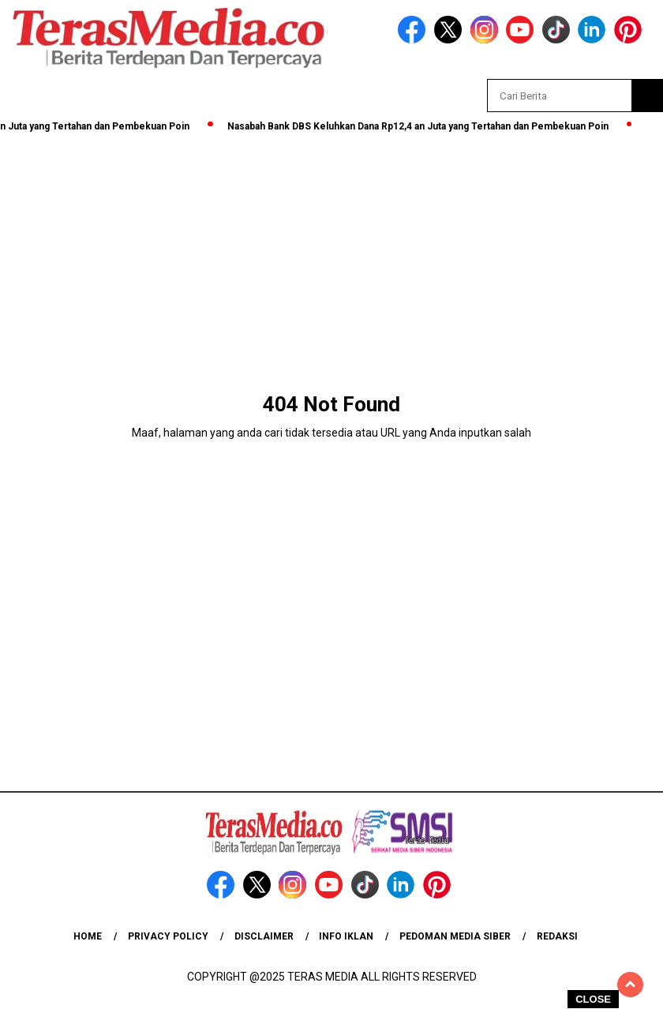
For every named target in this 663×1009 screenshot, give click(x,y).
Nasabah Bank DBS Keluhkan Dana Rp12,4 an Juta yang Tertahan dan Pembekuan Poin (426, 126)
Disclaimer (264, 936)
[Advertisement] (331, 254)
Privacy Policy (168, 936)
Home (87, 936)
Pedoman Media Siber (455, 936)
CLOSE (593, 999)
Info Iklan (346, 936)
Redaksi (557, 936)
